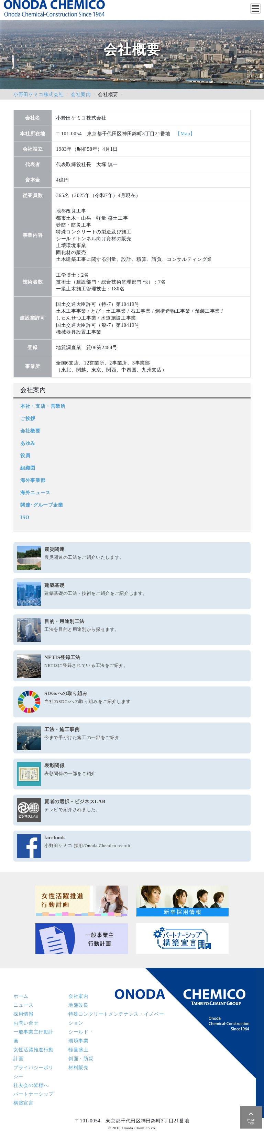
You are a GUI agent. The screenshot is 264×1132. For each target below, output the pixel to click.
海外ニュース (35, 492)
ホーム (21, 996)
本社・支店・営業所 (43, 406)
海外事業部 (32, 480)
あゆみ (27, 443)
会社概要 (30, 431)
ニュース (23, 1005)
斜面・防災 (81, 1058)
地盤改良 (78, 1005)
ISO (25, 517)
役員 (25, 455)
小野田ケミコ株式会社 (38, 94)
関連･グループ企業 (41, 505)
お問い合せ (25, 1023)
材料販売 (78, 1067)
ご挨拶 (27, 418)
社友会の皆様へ (30, 1085)
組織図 (27, 468)
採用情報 (23, 1014)
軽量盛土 (78, 1049)
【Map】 (185, 133)
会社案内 (81, 94)
